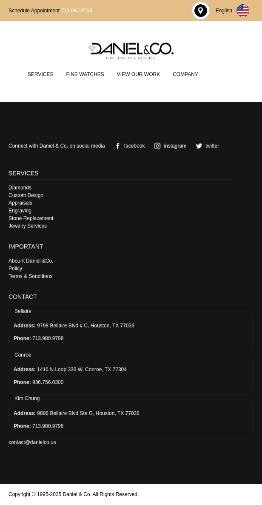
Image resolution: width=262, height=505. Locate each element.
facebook (128, 145)
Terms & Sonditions (30, 276)
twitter (206, 145)
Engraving (20, 210)
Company (185, 74)
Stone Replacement (31, 218)
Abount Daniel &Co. (31, 261)
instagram (168, 145)
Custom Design (26, 195)
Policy (15, 268)
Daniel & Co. (77, 494)
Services (40, 74)
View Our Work (138, 74)
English (232, 10)
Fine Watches (85, 74)
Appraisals (20, 203)
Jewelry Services (28, 226)
